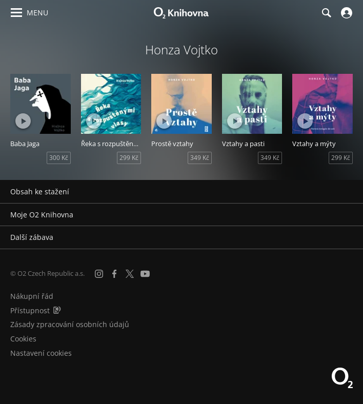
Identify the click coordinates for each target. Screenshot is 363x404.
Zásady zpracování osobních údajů (69, 324)
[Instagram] (99, 273)
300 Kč (58, 157)
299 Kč (128, 157)
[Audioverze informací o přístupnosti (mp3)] (57, 310)
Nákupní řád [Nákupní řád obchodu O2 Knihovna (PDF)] (31, 296)
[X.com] (129, 273)
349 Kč (199, 157)
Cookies (23, 339)
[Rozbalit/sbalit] (349, 192)
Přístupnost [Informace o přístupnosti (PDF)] (30, 310)
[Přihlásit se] (345, 13)
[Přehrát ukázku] (23, 121)
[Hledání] (326, 13)
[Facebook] (114, 273)
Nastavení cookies (41, 353)
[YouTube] (145, 273)
